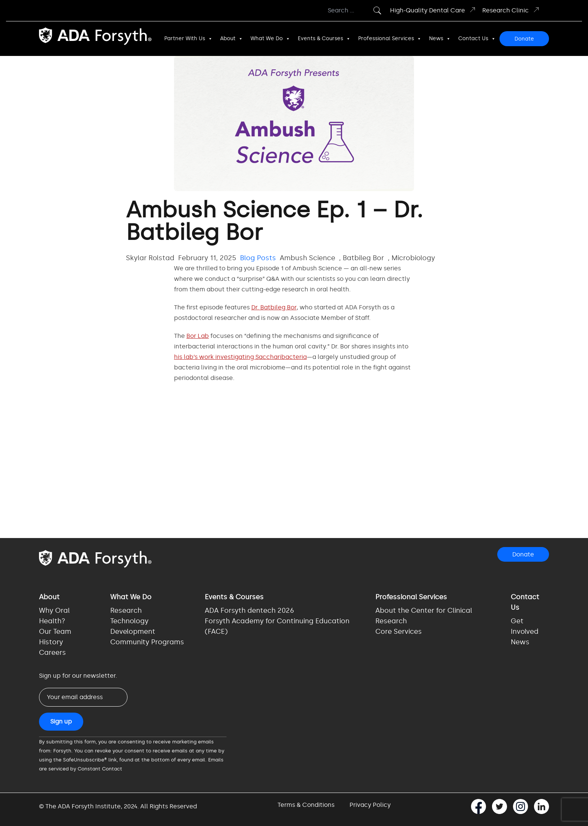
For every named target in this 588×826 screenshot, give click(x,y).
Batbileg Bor (363, 258)
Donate (524, 39)
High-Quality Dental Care (433, 10)
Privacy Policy (370, 804)
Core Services (398, 631)
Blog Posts (258, 258)
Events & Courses (324, 38)
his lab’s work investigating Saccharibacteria (240, 356)
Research (126, 610)
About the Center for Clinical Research (423, 615)
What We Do (270, 38)
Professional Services (390, 38)
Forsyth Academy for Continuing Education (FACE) (277, 626)
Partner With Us (188, 38)
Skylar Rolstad (150, 258)
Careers (52, 652)
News (440, 38)
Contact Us (477, 38)
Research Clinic (511, 10)
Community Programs (147, 642)
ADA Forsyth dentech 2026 (249, 610)
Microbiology (413, 258)
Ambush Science (307, 258)
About (231, 38)
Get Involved (524, 626)
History (51, 642)
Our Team (55, 631)
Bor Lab (197, 335)
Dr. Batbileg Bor (274, 307)
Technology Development (132, 626)
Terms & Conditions (306, 804)
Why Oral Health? (54, 615)
